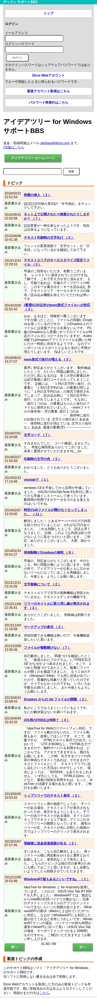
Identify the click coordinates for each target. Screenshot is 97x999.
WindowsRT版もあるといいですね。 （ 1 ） (57, 879)
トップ (48, 13)
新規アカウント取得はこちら (48, 91)
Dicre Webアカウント (48, 75)
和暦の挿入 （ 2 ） (37, 195)
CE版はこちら (13, 147)
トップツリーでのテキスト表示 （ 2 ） (52, 795)
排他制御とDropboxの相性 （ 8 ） (49, 552)
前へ (14, 947)
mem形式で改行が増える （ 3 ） (48, 359)
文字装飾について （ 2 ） (42, 584)
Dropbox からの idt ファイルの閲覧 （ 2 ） (56, 699)
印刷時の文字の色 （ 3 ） (42, 459)
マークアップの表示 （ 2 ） (44, 627)
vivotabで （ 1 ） (37, 479)
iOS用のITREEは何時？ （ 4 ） (47, 720)
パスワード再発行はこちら (48, 102)
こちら (44, 993)
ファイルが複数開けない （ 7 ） (47, 647)
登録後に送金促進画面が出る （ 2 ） (51, 843)
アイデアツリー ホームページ (33, 158)
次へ (82, 947)
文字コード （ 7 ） (37, 435)
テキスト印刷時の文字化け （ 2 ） (49, 237)
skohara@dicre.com (55, 143)
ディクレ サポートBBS (20, 2)
